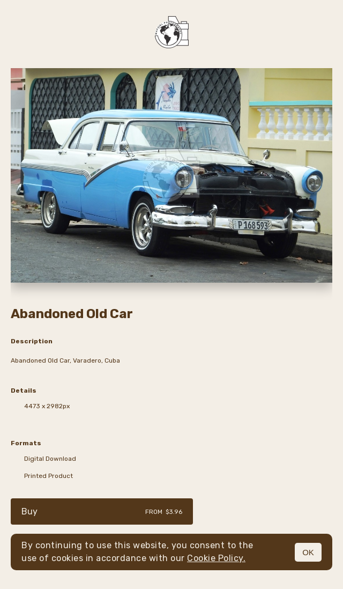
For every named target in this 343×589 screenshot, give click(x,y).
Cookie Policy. (216, 558)
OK (308, 552)
